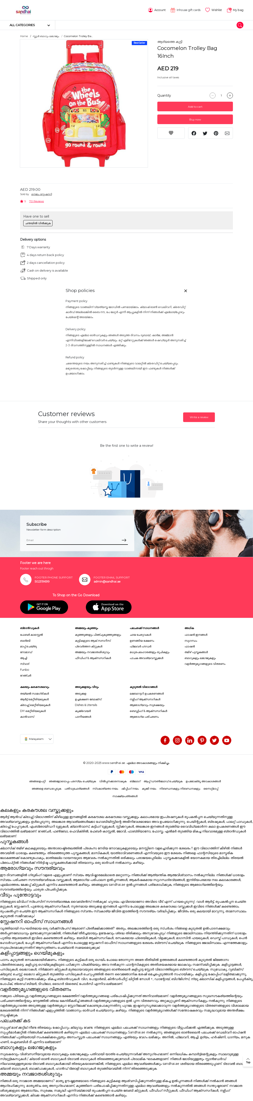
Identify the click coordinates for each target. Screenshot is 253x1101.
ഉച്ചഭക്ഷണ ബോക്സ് (88, 699)
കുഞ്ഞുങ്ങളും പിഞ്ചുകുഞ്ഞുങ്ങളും (98, 634)
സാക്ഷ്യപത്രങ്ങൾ (124, 796)
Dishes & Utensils (86, 705)
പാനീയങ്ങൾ (83, 716)
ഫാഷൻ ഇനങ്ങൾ (195, 634)
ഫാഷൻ (189, 646)
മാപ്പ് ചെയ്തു (28, 646)
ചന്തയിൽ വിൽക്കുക (38, 223)
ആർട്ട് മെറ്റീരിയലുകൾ (34, 699)
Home (24, 36)
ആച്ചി (23, 658)
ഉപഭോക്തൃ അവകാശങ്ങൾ (203, 781)
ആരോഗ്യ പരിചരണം (144, 716)
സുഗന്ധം (190, 640)
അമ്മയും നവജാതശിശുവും (92, 652)
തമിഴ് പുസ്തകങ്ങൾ (196, 652)
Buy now (195, 119)
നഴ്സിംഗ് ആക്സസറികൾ (145, 699)
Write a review (199, 417)
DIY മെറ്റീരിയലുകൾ (33, 711)
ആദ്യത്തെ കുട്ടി (169, 42)
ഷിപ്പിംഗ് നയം (130, 788)
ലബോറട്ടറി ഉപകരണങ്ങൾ (147, 693)
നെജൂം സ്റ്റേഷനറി (41, 194)
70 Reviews (36, 201)
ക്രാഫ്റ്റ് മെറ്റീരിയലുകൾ (35, 705)
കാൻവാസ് (27, 716)
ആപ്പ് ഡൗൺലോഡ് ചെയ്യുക (163, 781)
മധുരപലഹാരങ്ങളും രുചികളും (149, 652)
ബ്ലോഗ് (135, 781)
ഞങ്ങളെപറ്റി (37, 781)
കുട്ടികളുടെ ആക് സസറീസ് (93, 640)
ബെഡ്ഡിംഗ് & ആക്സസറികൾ (148, 711)
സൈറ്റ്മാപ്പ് (210, 788)
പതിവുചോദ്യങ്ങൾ (76, 788)
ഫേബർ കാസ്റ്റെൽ (31, 634)
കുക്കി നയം (149, 788)
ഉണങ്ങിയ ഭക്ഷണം (142, 640)
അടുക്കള (80, 693)
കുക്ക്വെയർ (83, 711)
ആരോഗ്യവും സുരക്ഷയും (147, 705)
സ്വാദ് (24, 663)
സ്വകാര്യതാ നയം (105, 788)
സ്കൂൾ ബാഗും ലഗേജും (46, 36)
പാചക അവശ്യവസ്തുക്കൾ (146, 658)
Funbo (24, 669)
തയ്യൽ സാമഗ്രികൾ (34, 693)
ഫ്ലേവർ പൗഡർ (140, 646)
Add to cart (195, 106)
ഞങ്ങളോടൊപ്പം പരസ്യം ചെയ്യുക (72, 781)
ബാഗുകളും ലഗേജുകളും (200, 658)
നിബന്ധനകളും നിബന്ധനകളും (179, 788)
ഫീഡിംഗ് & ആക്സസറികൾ (93, 658)
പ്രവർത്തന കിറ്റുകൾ (88, 646)
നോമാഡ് (26, 652)
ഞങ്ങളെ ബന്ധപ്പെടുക (46, 788)
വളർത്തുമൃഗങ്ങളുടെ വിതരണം (204, 663)
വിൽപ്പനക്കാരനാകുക (112, 781)
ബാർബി (25, 640)
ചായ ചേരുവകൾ (140, 634)
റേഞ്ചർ (25, 675)
